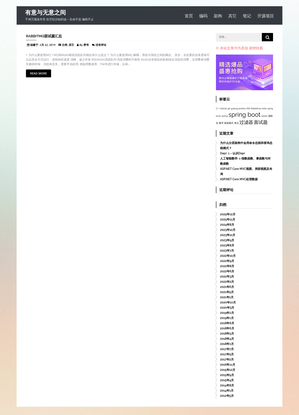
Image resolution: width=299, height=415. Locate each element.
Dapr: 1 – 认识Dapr (232, 153)
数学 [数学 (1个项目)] (221, 123)
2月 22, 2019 (47, 45)
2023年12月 (227, 229)
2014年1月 (227, 390)
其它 (232, 15)
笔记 (247, 15)
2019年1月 (227, 318)
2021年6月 (227, 286)
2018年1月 (227, 344)
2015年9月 (227, 375)
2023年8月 (227, 245)
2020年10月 (228, 302)
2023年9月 (227, 240)
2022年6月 (227, 271)
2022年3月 (227, 276)
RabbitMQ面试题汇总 (44, 36)
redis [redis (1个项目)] (264, 108)
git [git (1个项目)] (229, 108)
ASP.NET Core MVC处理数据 (239, 179)
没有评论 (101, 45)
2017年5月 (227, 354)
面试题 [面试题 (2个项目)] (261, 122)
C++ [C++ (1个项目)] (217, 108)
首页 (189, 15)
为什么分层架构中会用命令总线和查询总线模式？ (246, 145)
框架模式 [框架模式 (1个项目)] (228, 123)
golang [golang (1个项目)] (234, 108)
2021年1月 (227, 297)
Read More (38, 73)
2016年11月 (227, 364)
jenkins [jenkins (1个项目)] (242, 108)
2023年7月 (227, 250)
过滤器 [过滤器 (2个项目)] (246, 122)
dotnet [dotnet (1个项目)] (223, 108)
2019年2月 (227, 312)
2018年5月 (227, 333)
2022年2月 (227, 281)
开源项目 (265, 15)
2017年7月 (227, 349)
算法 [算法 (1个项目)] (236, 123)
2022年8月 (227, 266)
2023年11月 (227, 235)
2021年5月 (227, 292)
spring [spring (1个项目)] (224, 116)
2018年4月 (227, 338)
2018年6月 (227, 328)
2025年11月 (227, 219)
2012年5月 (227, 395)
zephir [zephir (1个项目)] (264, 116)
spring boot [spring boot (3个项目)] (245, 114)
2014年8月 (227, 385)
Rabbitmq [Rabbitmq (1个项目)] (256, 108)
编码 (203, 15)
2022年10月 (228, 255)
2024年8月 (227, 224)
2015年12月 (227, 369)
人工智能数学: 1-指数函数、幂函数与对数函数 (245, 161)
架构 (218, 15)
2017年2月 (227, 359)
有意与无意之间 (45, 12)
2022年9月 (227, 261)
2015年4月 (227, 380)
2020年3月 (227, 307)
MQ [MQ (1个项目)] (248, 108)
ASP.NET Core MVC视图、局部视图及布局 (246, 171)
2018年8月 (227, 323)
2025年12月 (227, 214)
